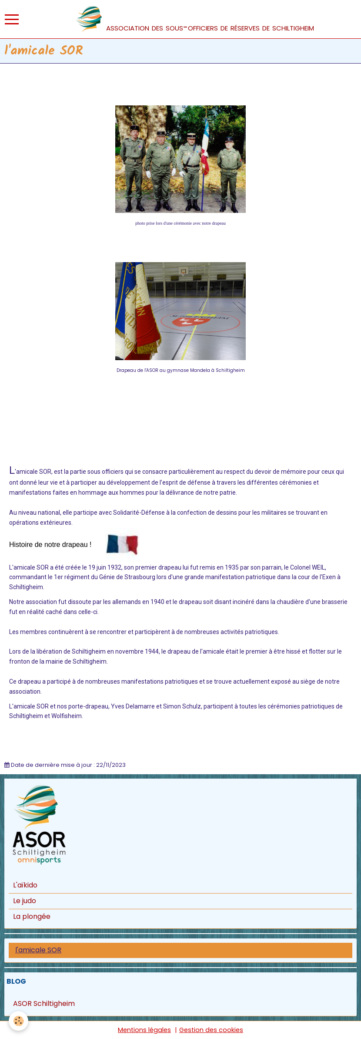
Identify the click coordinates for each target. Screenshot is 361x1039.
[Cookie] (18, 1021)
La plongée (31, 916)
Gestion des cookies (211, 1030)
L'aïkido (25, 885)
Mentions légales (144, 1030)
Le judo (24, 901)
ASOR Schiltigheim (44, 1004)
